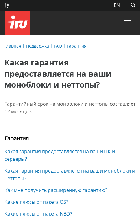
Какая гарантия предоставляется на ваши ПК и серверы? (60, 155)
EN (117, 5)
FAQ (58, 46)
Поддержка (37, 46)
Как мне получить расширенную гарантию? (56, 190)
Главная (13, 46)
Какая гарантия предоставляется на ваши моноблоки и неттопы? (70, 174)
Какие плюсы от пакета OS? (36, 202)
